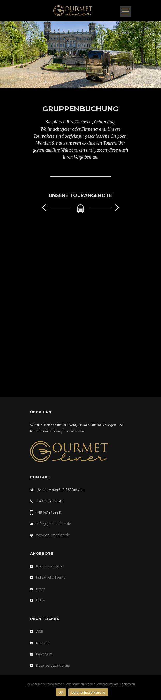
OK (60, 692)
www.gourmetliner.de (53, 535)
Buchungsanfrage (49, 566)
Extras (40, 601)
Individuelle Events (50, 578)
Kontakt (42, 643)
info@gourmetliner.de (54, 524)
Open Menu (125, 11)
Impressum (44, 654)
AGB (39, 632)
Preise (40, 589)
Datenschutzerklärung (53, 666)
